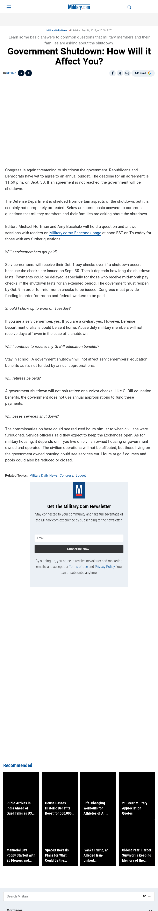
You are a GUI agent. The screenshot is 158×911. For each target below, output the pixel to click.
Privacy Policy (105, 565)
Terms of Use (78, 565)
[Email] (127, 73)
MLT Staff (11, 73)
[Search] (127, 7)
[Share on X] (120, 73)
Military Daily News (56, 30)
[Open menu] (9, 7)
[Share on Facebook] (112, 73)
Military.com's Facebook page (75, 232)
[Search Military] (71, 896)
